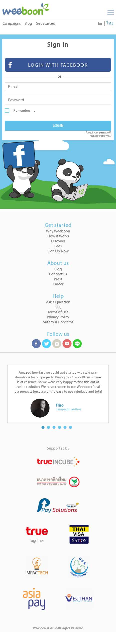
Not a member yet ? (100, 136)
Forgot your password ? (98, 132)
